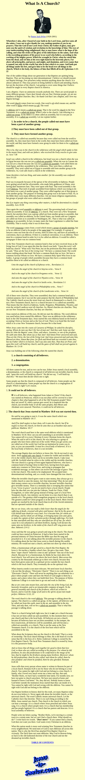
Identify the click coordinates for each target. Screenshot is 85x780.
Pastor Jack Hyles (38, 36)
